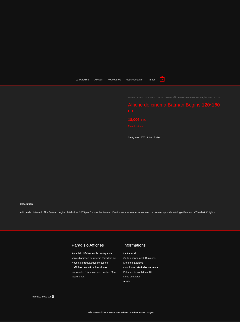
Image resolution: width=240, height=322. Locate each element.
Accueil (98, 79)
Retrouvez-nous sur (42, 297)
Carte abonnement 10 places (139, 258)
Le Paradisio (82, 79)
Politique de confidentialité (137, 272)
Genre (162, 97)
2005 (143, 141)
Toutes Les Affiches (147, 97)
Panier (151, 79)
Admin (126, 281)
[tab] (27, 204)
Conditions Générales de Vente (140, 267)
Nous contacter (134, 79)
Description (27, 204)
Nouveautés (114, 79)
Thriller (157, 141)
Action (170, 97)
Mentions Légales (133, 263)
